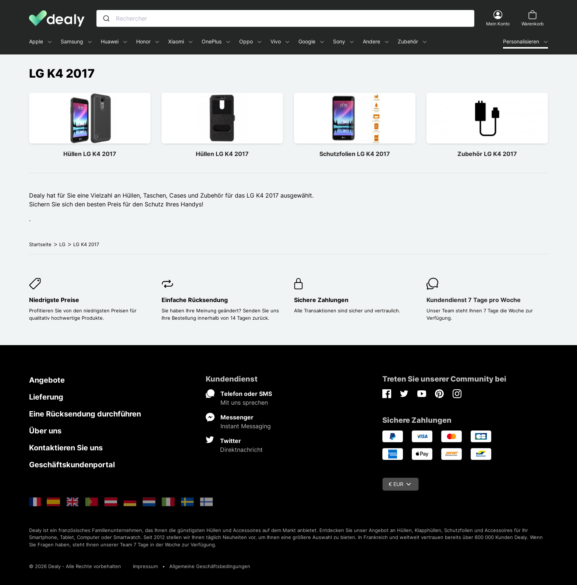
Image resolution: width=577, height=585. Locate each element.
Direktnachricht (241, 449)
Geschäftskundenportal (72, 464)
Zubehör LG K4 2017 (487, 153)
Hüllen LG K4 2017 (89, 153)
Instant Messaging (245, 426)
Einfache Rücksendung (195, 300)
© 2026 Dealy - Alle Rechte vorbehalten (75, 566)
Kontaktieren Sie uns (66, 447)
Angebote (47, 380)
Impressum (145, 566)
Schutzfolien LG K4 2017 (354, 153)
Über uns (45, 430)
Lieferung (46, 397)
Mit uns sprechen (244, 402)
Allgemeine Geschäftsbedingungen (209, 566)
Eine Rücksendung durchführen (85, 413)
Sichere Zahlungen (321, 300)
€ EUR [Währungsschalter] (400, 484)
